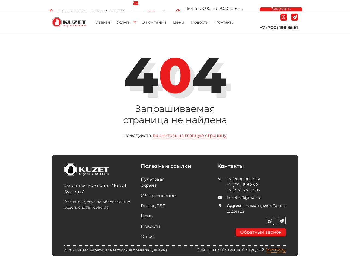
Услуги (124, 22)
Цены (178, 22)
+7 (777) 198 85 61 (243, 184)
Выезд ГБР (153, 205)
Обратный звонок (260, 232)
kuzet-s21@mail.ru (244, 197)
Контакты (224, 22)
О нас (147, 236)
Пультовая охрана (153, 182)
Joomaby (276, 249)
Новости (200, 22)
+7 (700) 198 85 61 (279, 27)
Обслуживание (157, 195)
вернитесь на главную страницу (190, 135)
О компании (154, 22)
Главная (102, 22)
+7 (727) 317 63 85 (243, 190)
